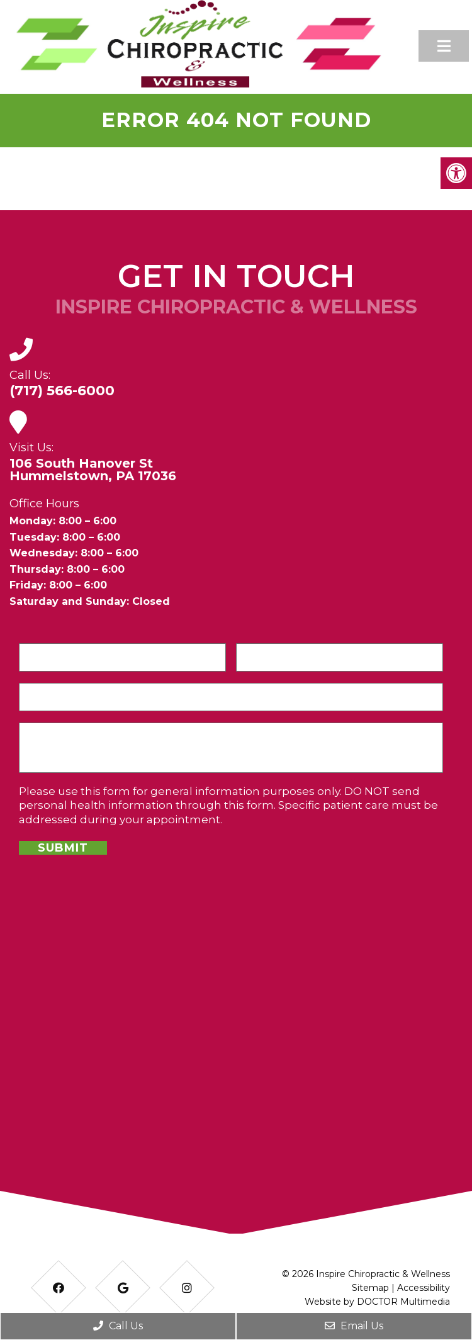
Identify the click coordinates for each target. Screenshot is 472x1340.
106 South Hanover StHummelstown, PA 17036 (92, 469)
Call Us (118, 1326)
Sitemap (370, 1287)
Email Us (354, 1326)
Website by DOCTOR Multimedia (377, 1301)
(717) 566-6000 (62, 391)
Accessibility (423, 1287)
